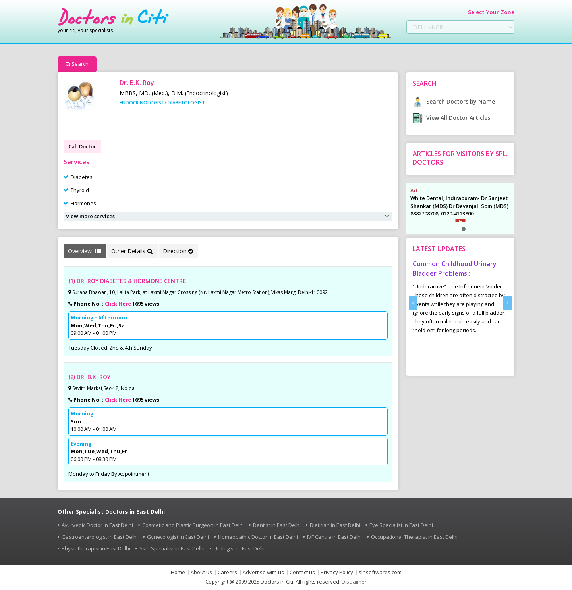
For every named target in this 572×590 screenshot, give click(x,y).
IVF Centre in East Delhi (334, 536)
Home (178, 572)
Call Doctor (82, 146)
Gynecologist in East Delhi (178, 536)
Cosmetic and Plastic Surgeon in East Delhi (193, 525)
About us (201, 572)
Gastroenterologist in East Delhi (100, 536)
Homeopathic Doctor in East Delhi (258, 536)
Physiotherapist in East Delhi (96, 548)
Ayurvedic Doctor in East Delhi (97, 525)
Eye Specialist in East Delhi (401, 525)
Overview (84, 251)
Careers (227, 572)
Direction (178, 251)
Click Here (118, 303)
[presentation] (413, 303)
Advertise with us (263, 572)
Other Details (132, 251)
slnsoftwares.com (380, 572)
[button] (457, 229)
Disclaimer (354, 581)
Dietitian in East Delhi (335, 525)
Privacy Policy (337, 572)
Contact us (302, 572)
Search (77, 63)
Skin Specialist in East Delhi (172, 548)
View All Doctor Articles (451, 117)
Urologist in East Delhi (240, 548)
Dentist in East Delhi (277, 525)
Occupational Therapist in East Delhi (414, 536)
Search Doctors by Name (454, 101)
